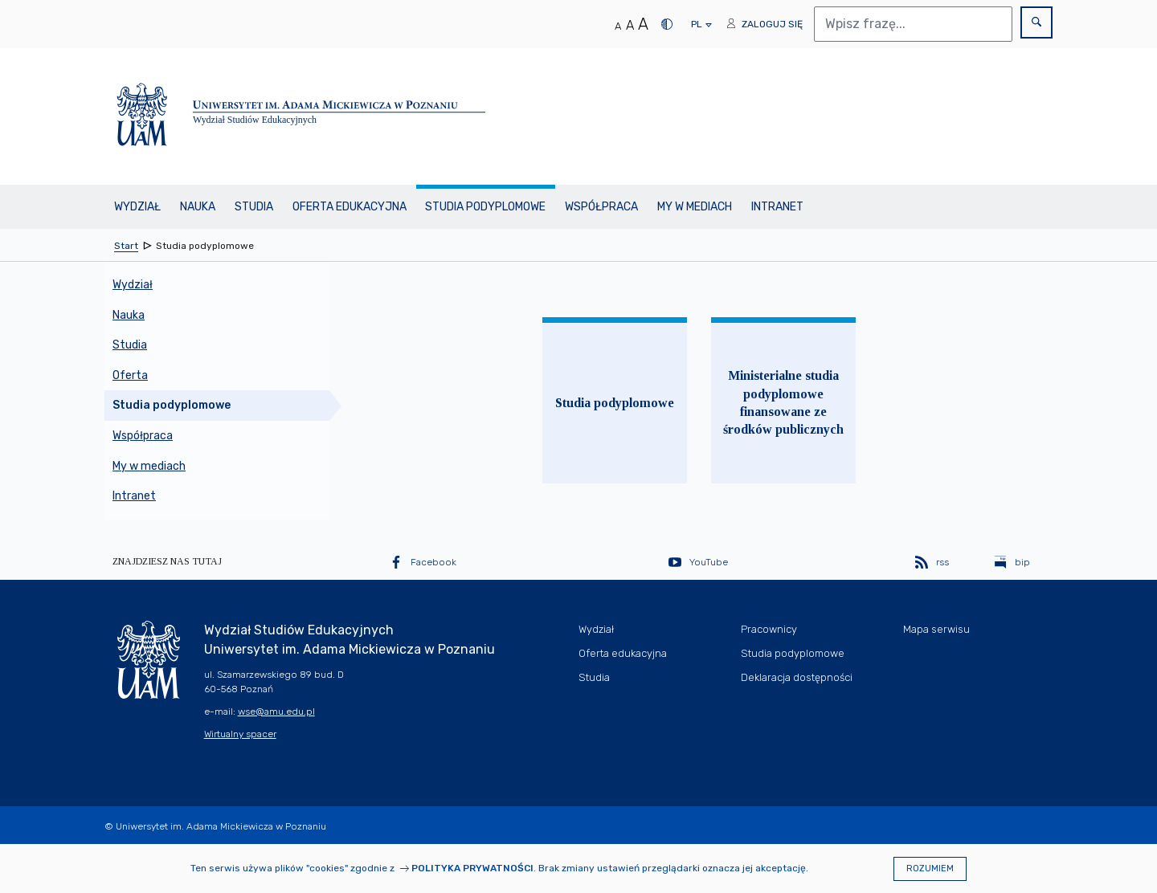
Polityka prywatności (472, 868)
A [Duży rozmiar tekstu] (643, 24)
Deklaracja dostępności (796, 677)
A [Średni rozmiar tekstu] (630, 25)
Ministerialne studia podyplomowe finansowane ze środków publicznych (783, 402)
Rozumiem (930, 868)
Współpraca (601, 207)
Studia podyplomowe (485, 207)
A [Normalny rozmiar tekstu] (618, 26)
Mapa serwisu (936, 629)
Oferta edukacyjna (349, 207)
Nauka (197, 207)
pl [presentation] (696, 28)
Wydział (137, 207)
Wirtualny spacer (240, 734)
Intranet (777, 207)
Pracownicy (769, 629)
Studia (254, 207)
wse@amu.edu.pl (276, 711)
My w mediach (694, 207)
